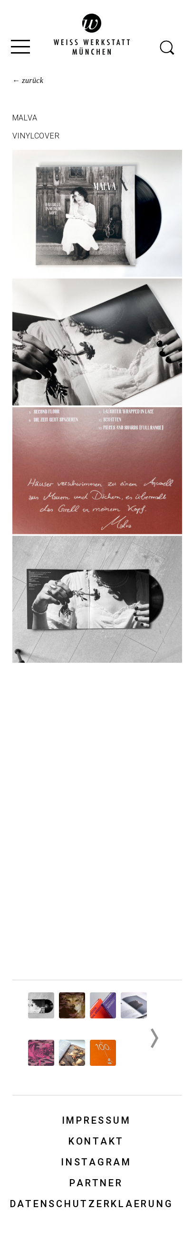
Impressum (96, 1120)
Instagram (96, 1162)
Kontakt (96, 1141)
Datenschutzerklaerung (91, 1203)
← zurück (28, 80)
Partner (96, 1183)
